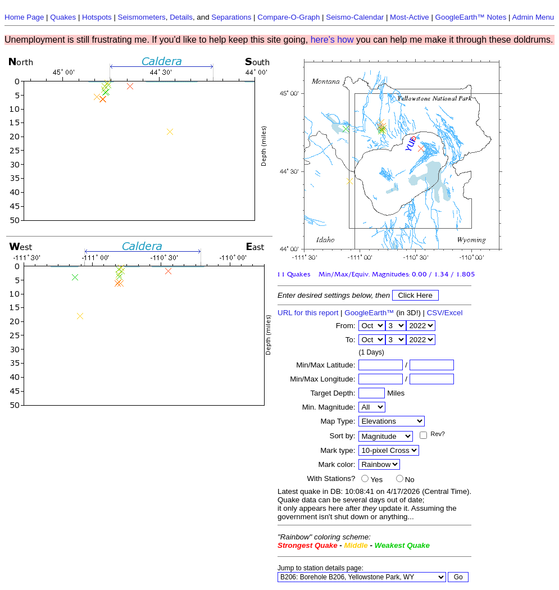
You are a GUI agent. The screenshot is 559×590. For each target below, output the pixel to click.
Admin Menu (533, 17)
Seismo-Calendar (355, 17)
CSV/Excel (445, 312)
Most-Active (409, 17)
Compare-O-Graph (288, 17)
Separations (231, 17)
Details (181, 17)
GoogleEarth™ (369, 312)
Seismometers (142, 17)
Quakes (63, 17)
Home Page (24, 17)
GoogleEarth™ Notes (471, 17)
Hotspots (97, 17)
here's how (332, 39)
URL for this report (308, 312)
